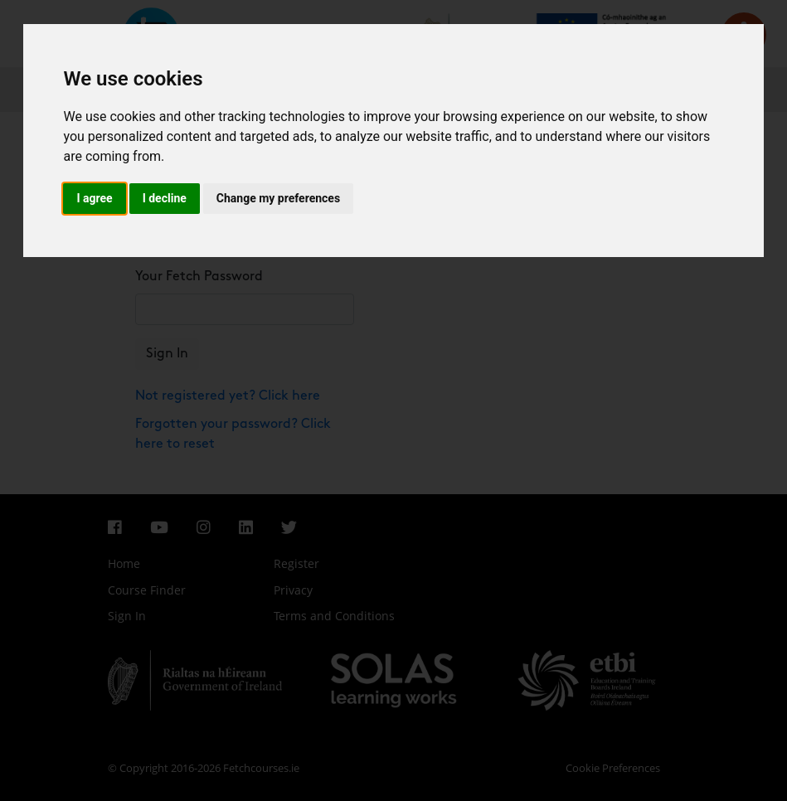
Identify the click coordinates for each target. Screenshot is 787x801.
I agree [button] (94, 198)
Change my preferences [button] (278, 198)
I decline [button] (165, 198)
